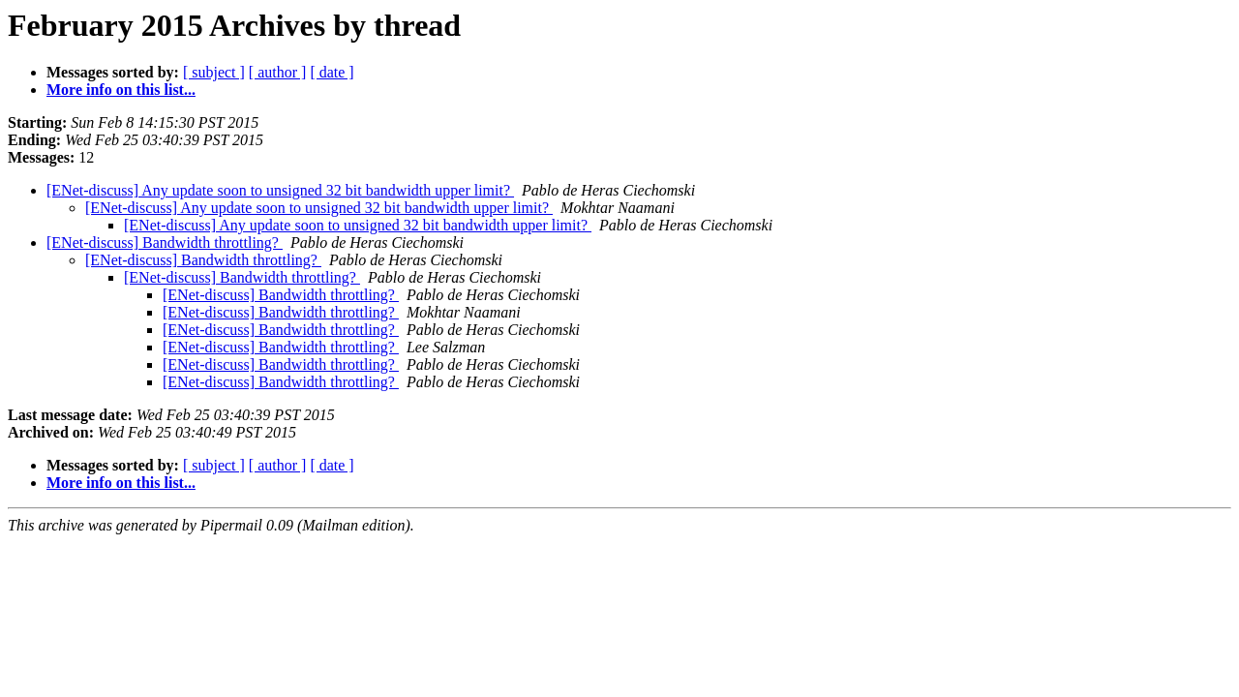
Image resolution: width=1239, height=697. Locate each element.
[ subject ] (214, 72)
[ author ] (278, 72)
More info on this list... (121, 89)
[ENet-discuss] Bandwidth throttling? (164, 242)
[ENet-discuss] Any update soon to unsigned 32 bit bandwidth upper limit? (280, 190)
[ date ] (331, 72)
